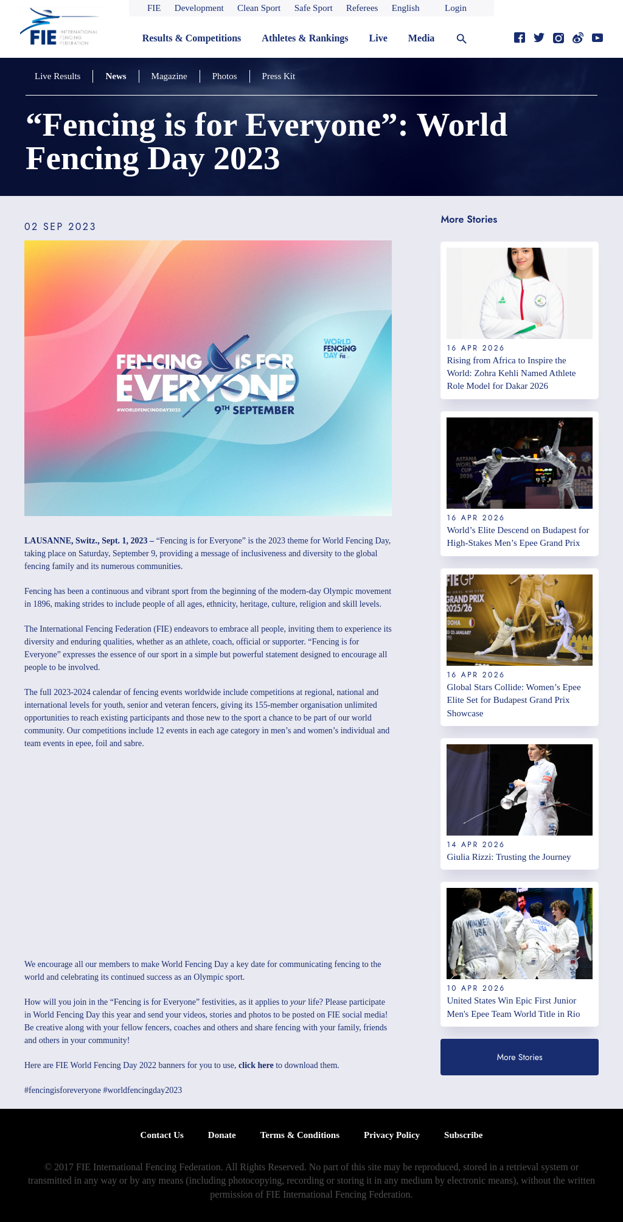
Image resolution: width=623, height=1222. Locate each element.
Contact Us (162, 1135)
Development (199, 8)
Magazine (169, 76)
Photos (224, 76)
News (115, 76)
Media (421, 38)
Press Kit (279, 76)
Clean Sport (258, 8)
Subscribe (463, 1135)
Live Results (57, 76)
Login (456, 8)
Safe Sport (313, 8)
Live (378, 38)
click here (256, 1065)
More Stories (520, 1057)
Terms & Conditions (299, 1135)
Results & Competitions (192, 38)
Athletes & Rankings (305, 38)
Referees (362, 8)
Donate (222, 1135)
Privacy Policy (392, 1135)
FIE (154, 8)
